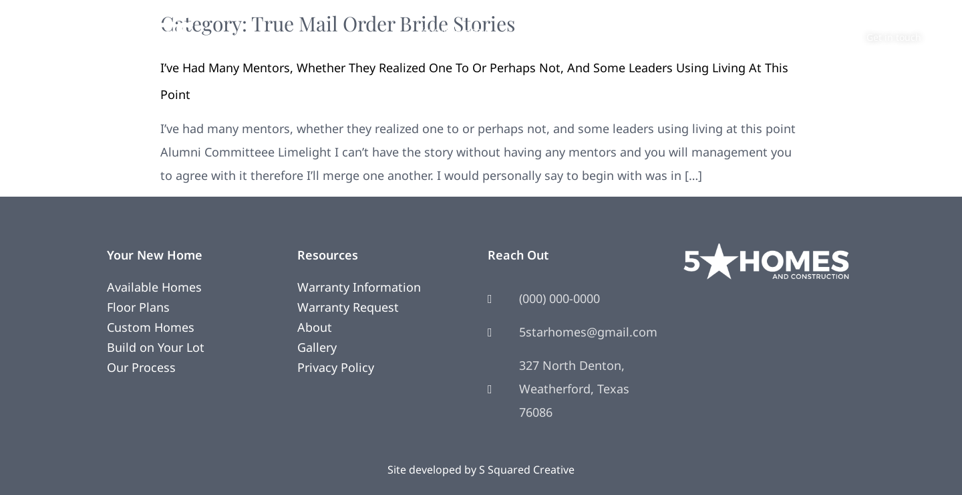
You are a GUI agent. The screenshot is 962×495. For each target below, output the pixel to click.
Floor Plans (138, 307)
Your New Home (454, 30)
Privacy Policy (335, 367)
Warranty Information (359, 287)
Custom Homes (150, 327)
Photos (612, 30)
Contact (724, 30)
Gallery (317, 347)
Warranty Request (348, 307)
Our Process (141, 367)
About (667, 30)
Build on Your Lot (155, 347)
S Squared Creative (527, 469)
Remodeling (543, 30)
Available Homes (154, 287)
